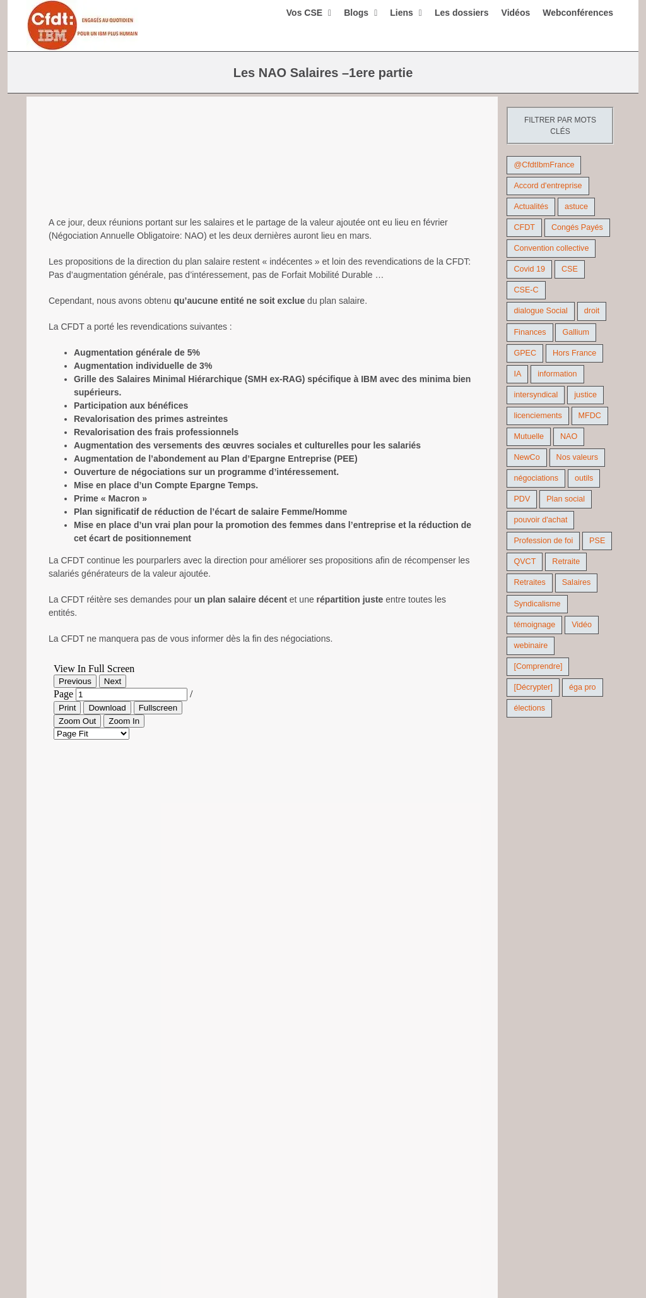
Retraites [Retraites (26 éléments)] (529, 582)
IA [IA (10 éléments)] (517, 374)
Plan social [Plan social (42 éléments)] (565, 499)
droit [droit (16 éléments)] (592, 310)
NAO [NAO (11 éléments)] (568, 436)
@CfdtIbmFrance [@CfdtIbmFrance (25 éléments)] (544, 164)
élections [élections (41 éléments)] (529, 708)
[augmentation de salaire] (262, 167)
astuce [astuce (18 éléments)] (576, 206)
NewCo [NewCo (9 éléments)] (526, 457)
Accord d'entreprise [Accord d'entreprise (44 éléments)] (548, 185)
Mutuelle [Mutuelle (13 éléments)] (529, 436)
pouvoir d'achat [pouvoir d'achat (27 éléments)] (540, 519)
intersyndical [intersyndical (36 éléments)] (536, 394)
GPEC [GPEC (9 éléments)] (525, 353)
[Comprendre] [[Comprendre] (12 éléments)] (538, 666)
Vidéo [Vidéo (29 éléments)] (582, 624)
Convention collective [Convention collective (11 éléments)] (551, 248)
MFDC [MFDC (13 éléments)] (589, 415)
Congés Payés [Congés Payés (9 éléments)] (577, 227)
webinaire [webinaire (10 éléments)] (531, 645)
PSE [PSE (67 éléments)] (597, 540)
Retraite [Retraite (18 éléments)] (566, 561)
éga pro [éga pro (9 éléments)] (582, 687)
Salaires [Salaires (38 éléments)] (576, 582)
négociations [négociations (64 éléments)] (536, 478)
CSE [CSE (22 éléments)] (569, 269)
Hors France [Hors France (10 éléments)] (574, 353)
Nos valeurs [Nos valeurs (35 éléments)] (577, 457)
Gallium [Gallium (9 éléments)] (575, 332)
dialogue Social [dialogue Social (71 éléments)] (540, 310)
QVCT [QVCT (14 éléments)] (525, 561)
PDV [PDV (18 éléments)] (522, 499)
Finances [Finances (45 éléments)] (530, 332)
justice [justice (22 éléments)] (585, 394)
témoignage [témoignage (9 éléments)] (534, 624)
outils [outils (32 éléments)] (584, 478)
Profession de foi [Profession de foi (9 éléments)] (543, 540)
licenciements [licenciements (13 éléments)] (537, 415)
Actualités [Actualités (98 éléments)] (531, 206)
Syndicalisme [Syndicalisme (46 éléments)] (537, 603)
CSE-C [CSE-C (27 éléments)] (526, 289)
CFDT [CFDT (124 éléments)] (524, 227)
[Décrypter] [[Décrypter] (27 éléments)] (533, 687)
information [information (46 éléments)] (557, 374)
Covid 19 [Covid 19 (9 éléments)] (529, 269)
